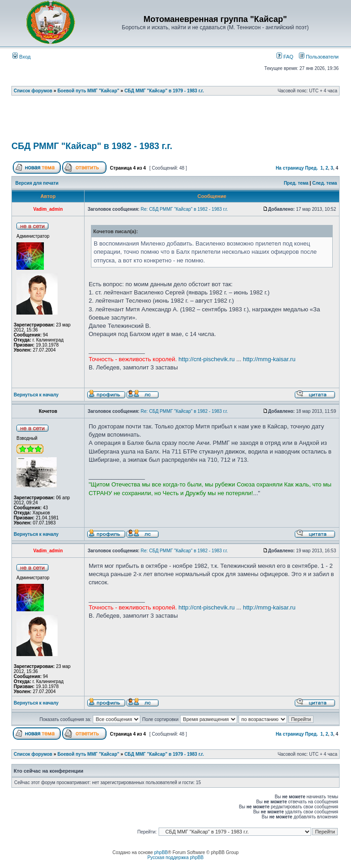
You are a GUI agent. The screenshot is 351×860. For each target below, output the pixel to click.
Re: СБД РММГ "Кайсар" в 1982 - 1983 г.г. (184, 209)
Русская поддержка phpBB (175, 857)
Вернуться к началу (36, 394)
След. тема (324, 183)
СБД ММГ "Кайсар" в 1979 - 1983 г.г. (164, 90)
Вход (21, 56)
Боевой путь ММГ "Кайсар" (88, 90)
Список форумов (33, 90)
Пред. (311, 168)
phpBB (161, 852)
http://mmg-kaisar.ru (269, 359)
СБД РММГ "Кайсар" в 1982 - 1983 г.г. (91, 146)
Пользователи (319, 56)
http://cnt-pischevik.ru (207, 359)
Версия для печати (37, 183)
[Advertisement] (177, 121)
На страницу (290, 168)
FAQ (285, 56)
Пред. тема (296, 183)
